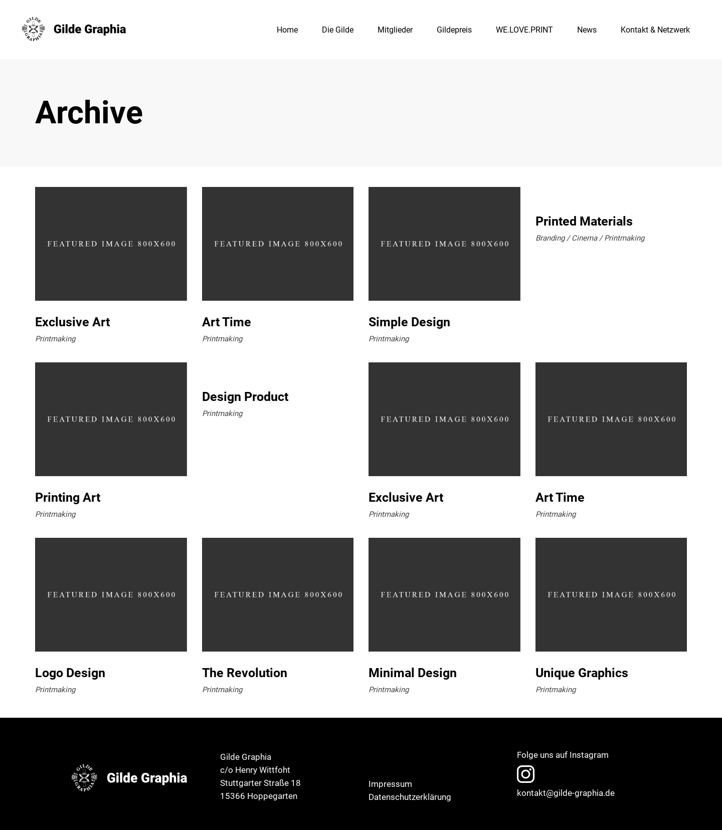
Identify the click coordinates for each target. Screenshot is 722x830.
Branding (550, 238)
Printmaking (55, 338)
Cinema (584, 238)
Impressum (390, 784)
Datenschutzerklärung (410, 797)
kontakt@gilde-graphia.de (566, 793)
